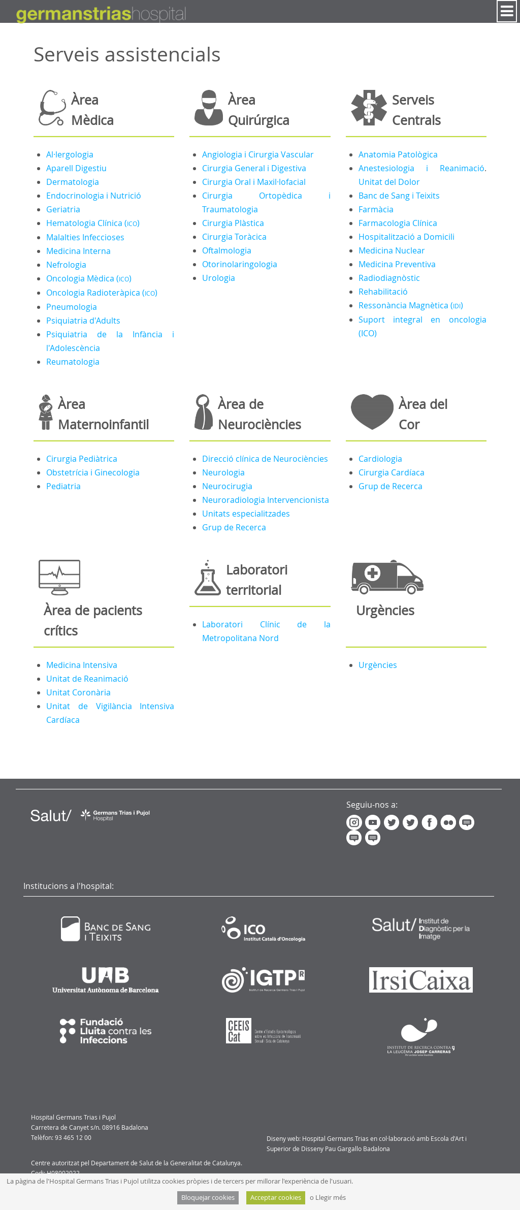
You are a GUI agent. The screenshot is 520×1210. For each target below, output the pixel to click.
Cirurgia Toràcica (234, 236)
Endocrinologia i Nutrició (93, 195)
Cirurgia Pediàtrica (81, 458)
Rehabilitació (383, 291)
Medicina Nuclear (392, 250)
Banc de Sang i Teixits (399, 195)
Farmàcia (376, 209)
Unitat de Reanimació (87, 678)
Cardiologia (380, 458)
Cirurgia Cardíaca (392, 472)
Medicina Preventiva (397, 264)
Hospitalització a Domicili (406, 236)
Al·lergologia (69, 154)
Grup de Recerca (234, 527)
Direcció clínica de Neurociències (265, 458)
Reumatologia (73, 361)
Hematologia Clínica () (93, 223)
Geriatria (63, 209)
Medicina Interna (78, 251)
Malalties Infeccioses (85, 237)
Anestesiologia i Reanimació (421, 168)
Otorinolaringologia (239, 264)
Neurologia (223, 472)
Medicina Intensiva (81, 665)
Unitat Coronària (78, 692)
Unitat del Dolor (389, 181)
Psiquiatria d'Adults (83, 320)
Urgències (378, 665)
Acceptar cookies (275, 1197)
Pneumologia (71, 306)
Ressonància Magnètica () (411, 305)
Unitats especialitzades (246, 513)
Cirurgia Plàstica (233, 223)
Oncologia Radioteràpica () (101, 292)
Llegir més (330, 1197)
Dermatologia (72, 181)
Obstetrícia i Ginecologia (93, 472)
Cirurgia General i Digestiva (254, 168)
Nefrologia (66, 264)
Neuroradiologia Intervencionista (265, 499)
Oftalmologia (226, 250)
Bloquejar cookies (208, 1197)
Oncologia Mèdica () (89, 278)
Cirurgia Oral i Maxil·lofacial (254, 181)
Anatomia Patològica (398, 154)
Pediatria (63, 486)
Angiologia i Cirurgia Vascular (258, 154)
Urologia (218, 277)
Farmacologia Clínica (398, 223)
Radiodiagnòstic (389, 277)
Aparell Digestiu (76, 168)
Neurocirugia (227, 486)
